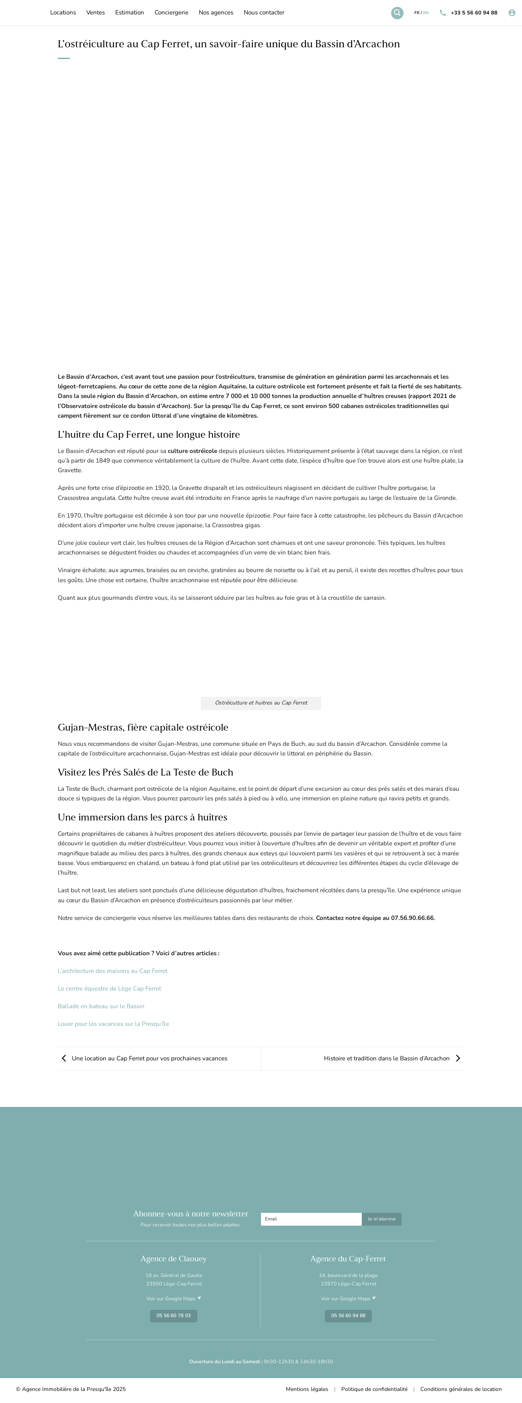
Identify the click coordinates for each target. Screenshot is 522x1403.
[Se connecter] (512, 13)
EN (425, 13)
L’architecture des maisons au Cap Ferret (112, 971)
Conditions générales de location (461, 1389)
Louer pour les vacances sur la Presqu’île (113, 1024)
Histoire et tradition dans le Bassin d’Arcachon (394, 1059)
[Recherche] (397, 13)
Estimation (129, 13)
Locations (63, 13)
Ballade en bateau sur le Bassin (101, 1007)
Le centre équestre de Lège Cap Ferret (109, 989)
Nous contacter (264, 13)
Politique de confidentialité (374, 1389)
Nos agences (216, 13)
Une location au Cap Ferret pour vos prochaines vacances (142, 1059)
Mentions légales (307, 1389)
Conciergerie (171, 13)
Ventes (95, 13)
